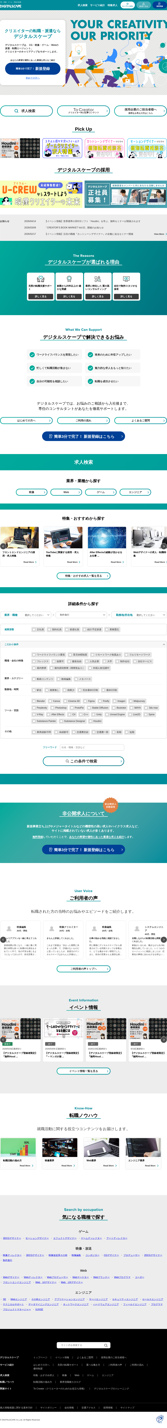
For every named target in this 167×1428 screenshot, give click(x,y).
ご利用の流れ (83, 420)
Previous (3, 546)
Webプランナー (101, 1277)
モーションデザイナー (37, 1238)
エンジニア (135, 492)
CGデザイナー (111, 1255)
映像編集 (76, 1255)
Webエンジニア (18, 1299)
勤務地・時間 (11, 689)
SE (4, 1299)
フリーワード (50, 747)
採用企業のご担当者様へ (114, 1357)
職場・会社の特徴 (14, 661)
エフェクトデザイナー (65, 1238)
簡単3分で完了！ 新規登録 (76, 436)
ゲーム (101, 492)
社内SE (39, 1309)
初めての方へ (33, 78)
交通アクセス (89, 1408)
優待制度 (38, 1369)
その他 (8, 731)
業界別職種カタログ (70, 1382)
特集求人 (112, 5)
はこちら (107, 436)
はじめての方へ (26, 420)
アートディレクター (116, 1238)
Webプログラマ (122, 1277)
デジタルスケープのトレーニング (111, 1389)
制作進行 (7, 1260)
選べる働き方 (93, 1365)
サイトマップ (127, 1408)
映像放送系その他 (58, 1255)
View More (159, 234)
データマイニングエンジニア (43, 1304)
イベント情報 (62, 1357)
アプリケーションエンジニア (69, 1299)
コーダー (139, 1277)
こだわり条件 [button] (11, 644)
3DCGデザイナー (12, 1238)
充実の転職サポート (68, 1365)
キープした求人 (127, 6)
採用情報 (108, 1408)
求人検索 (83, 5)
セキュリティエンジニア (125, 1299)
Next (164, 546)
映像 (31, 492)
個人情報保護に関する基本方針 (16, 1408)
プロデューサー (131, 1255)
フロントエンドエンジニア (17, 1282)
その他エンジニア (40, 1299)
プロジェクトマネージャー (17, 1309)
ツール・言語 (11, 710)
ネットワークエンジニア (76, 1304)
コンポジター (92, 1255)
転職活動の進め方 (42, 1382)
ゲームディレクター (91, 1238)
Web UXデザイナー (72, 1282)
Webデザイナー (11, 1277)
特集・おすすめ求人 (43, 1375)
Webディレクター (33, 1277)
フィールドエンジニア (134, 1304)
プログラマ (157, 1304)
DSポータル (143, 6)
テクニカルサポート (13, 1304)
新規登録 (160, 6)
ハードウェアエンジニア (106, 1304)
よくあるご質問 (140, 420)
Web (66, 492)
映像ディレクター (12, 1255)
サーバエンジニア (98, 1299)
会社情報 (69, 1408)
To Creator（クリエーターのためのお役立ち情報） (59, 1389)
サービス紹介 (97, 5)
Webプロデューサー (57, 1277)
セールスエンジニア (152, 1299)
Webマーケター (81, 1277)
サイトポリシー (48, 1408)
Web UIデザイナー (45, 1282)
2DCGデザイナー (153, 1255)
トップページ (40, 1357)
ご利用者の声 (115, 1365)
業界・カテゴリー (14, 678)
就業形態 (9, 629)
